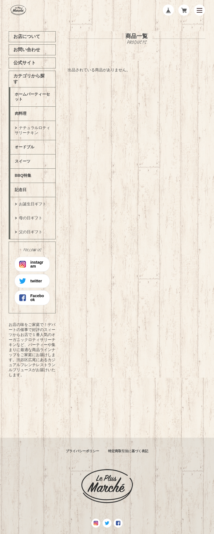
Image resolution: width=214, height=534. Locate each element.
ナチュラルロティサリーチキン (32, 130)
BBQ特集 (23, 175)
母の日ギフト (30, 218)
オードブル (24, 147)
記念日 (20, 189)
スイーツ (22, 161)
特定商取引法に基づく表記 (128, 451)
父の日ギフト (30, 232)
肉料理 (20, 113)
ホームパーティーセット (32, 96)
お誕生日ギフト (32, 204)
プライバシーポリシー (82, 451)
